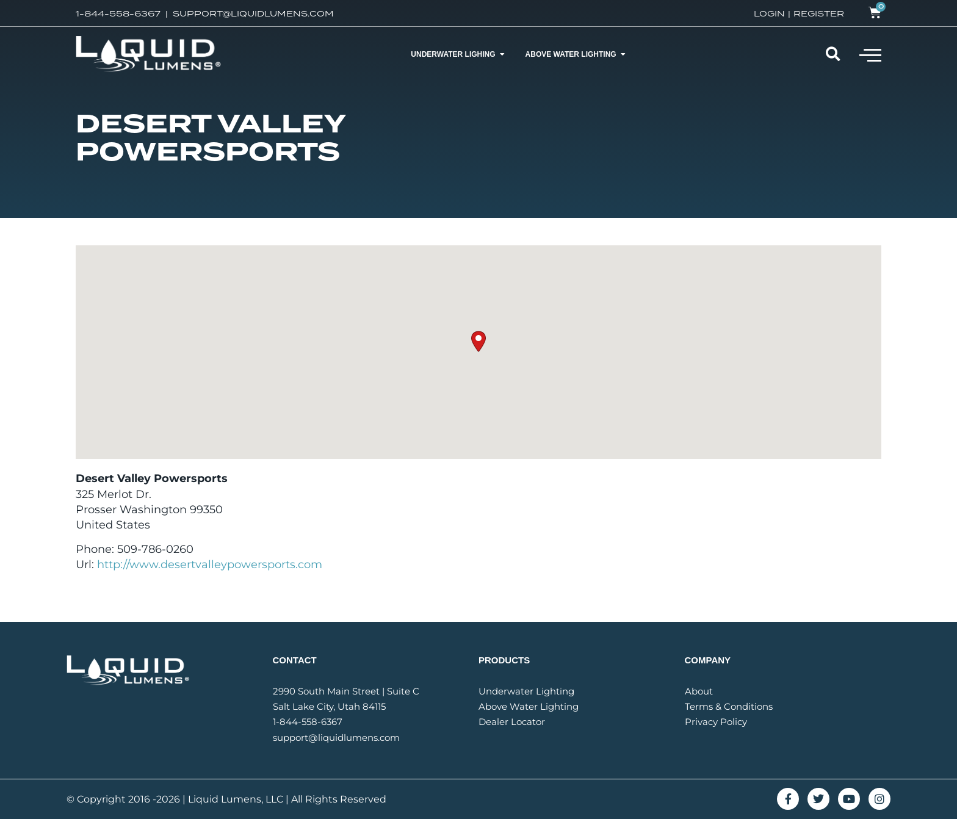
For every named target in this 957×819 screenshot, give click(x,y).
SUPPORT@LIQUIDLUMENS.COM (253, 13)
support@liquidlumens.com (336, 737)
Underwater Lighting (526, 691)
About (699, 691)
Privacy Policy (716, 721)
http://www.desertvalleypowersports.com (209, 564)
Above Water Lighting (528, 706)
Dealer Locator (511, 721)
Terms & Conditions (729, 706)
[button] (870, 54)
